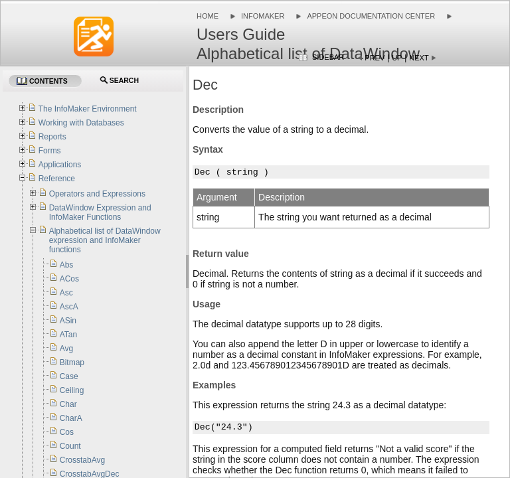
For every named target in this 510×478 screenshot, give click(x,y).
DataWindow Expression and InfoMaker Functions (100, 212)
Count (70, 446)
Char (68, 404)
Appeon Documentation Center (371, 16)
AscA (69, 306)
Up (397, 58)
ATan (68, 334)
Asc (66, 292)
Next (418, 58)
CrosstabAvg (82, 460)
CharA (71, 418)
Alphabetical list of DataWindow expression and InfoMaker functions (105, 240)
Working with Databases (81, 122)
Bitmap (72, 362)
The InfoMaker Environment (88, 109)
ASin (68, 320)
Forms (50, 150)
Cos (67, 432)
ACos (69, 278)
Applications (60, 164)
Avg (66, 348)
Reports (52, 136)
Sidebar (328, 57)
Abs (67, 265)
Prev (374, 58)
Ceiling (72, 390)
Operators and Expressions (97, 194)
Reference (57, 178)
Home (207, 16)
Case (69, 376)
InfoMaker (262, 16)
